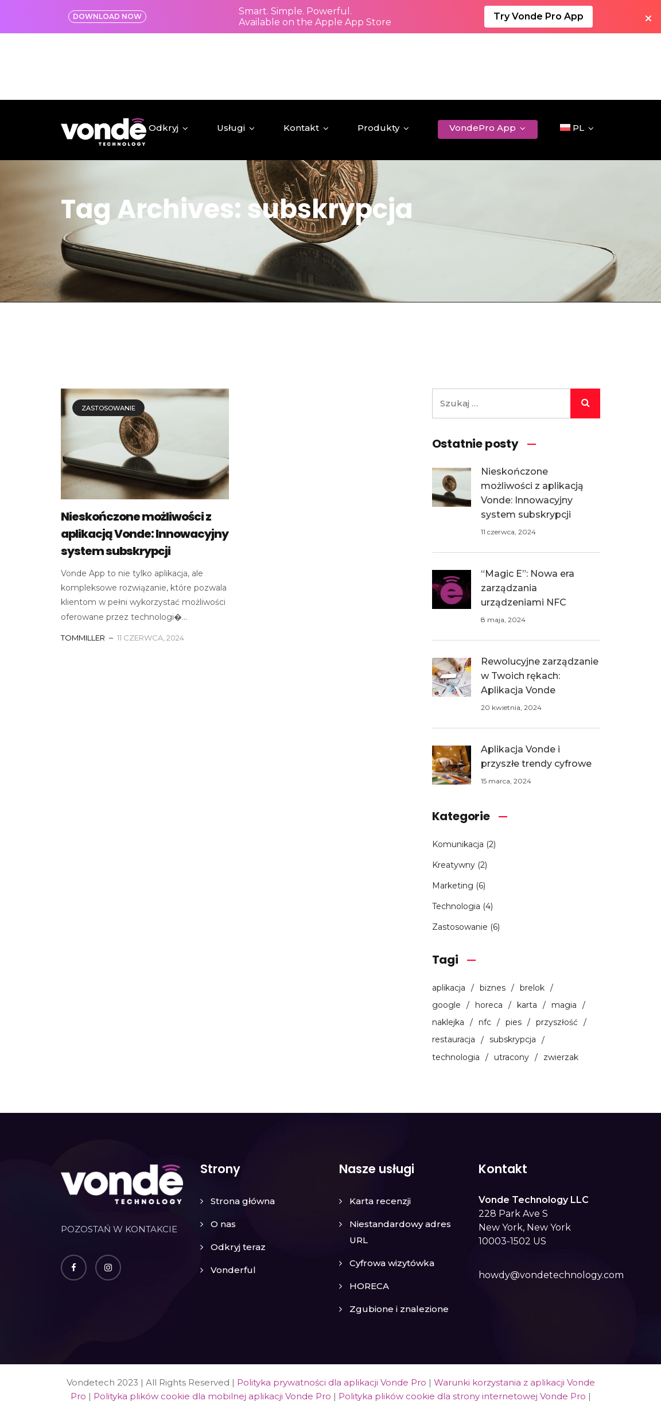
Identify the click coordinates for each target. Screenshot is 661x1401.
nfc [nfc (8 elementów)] (485, 956)
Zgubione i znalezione (399, 1242)
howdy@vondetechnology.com (551, 1209)
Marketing (452, 819)
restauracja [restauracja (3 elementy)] (453, 973)
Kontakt (301, 61)
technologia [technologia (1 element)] (456, 991)
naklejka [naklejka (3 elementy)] (448, 956)
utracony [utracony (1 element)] (511, 991)
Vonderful (233, 1203)
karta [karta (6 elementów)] (527, 939)
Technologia (456, 840)
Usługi (231, 61)
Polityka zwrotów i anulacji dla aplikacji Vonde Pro (170, 1343)
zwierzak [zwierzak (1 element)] (560, 991)
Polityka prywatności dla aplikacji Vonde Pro (331, 1316)
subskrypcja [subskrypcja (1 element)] (512, 973)
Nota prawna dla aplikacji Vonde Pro (425, 1357)
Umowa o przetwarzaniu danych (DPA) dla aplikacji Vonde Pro (420, 1343)
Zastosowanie (108, 341)
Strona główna (243, 1135)
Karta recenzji (380, 1135)
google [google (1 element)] (446, 939)
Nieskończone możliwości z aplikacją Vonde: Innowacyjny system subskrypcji (144, 468)
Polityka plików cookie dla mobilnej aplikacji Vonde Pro (212, 1330)
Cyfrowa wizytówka (391, 1197)
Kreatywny (453, 798)
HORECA (369, 1219)
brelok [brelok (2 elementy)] (532, 921)
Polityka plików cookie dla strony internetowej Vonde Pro (462, 1330)
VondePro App (482, 61)
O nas (223, 1157)
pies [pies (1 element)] (514, 956)
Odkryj (163, 61)
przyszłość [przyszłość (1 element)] (557, 956)
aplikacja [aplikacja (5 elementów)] (448, 921)
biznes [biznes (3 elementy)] (493, 921)
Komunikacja (458, 778)
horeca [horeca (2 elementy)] (489, 939)
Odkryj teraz (238, 1180)
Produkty (378, 61)
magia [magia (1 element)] (564, 939)
